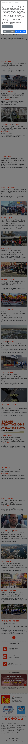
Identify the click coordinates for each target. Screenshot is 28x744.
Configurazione (6, 26)
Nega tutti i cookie (8, 31)
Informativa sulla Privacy (13, 20)
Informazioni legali (7, 23)
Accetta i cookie (20, 31)
